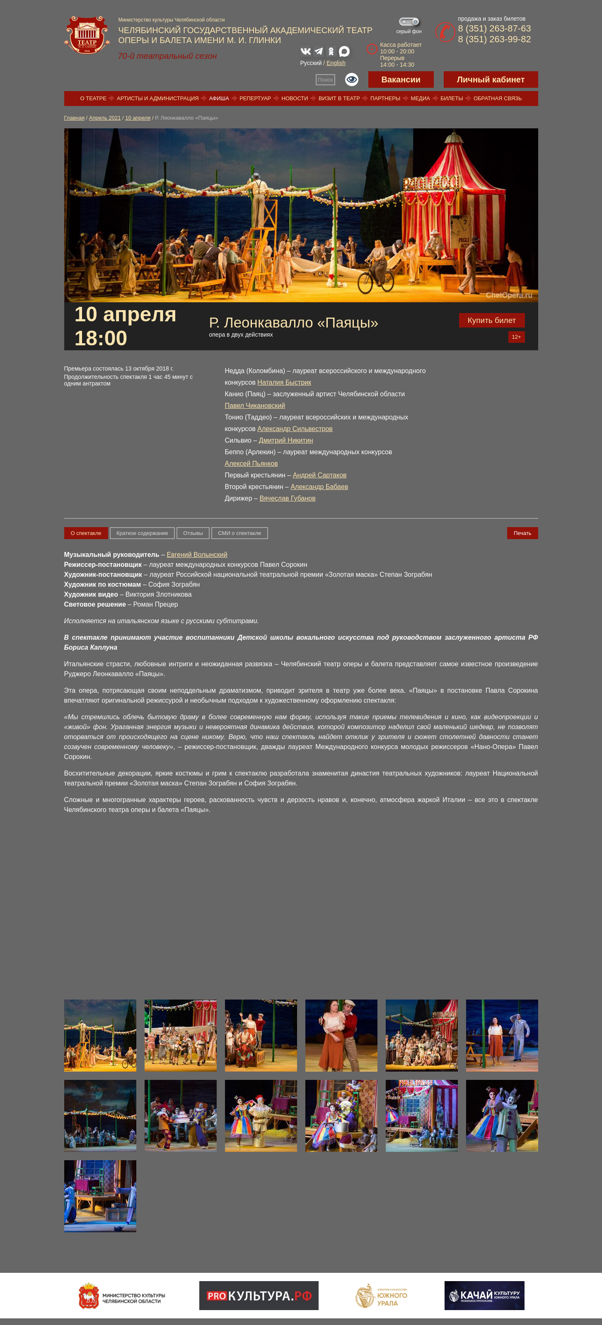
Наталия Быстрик (284, 382)
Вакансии (401, 79)
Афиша (219, 98)
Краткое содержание (142, 533)
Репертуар (255, 98)
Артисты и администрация (158, 98)
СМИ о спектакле (239, 533)
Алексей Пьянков (251, 463)
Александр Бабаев (319, 486)
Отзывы (193, 533)
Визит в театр (339, 98)
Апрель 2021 (105, 118)
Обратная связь (498, 98)
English (336, 63)
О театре (93, 98)
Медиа (420, 98)
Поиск (325, 80)
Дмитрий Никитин (286, 440)
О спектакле (86, 533)
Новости (295, 98)
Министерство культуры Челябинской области (171, 20)
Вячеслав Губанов (287, 498)
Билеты (451, 98)
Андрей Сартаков (320, 475)
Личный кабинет (491, 79)
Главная (74, 118)
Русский (311, 63)
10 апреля (137, 118)
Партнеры (385, 98)
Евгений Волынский (197, 554)
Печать (523, 533)
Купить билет (492, 320)
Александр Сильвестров (295, 428)
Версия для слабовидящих (351, 79)
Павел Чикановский (255, 405)
